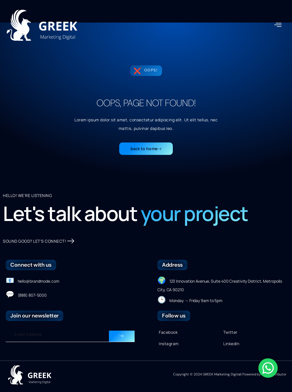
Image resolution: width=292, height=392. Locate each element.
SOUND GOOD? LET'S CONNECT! (38, 241)
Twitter (230, 332)
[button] (278, 24)
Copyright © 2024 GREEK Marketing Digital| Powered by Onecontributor (229, 374)
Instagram (169, 343)
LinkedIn (231, 343)
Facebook (168, 332)
